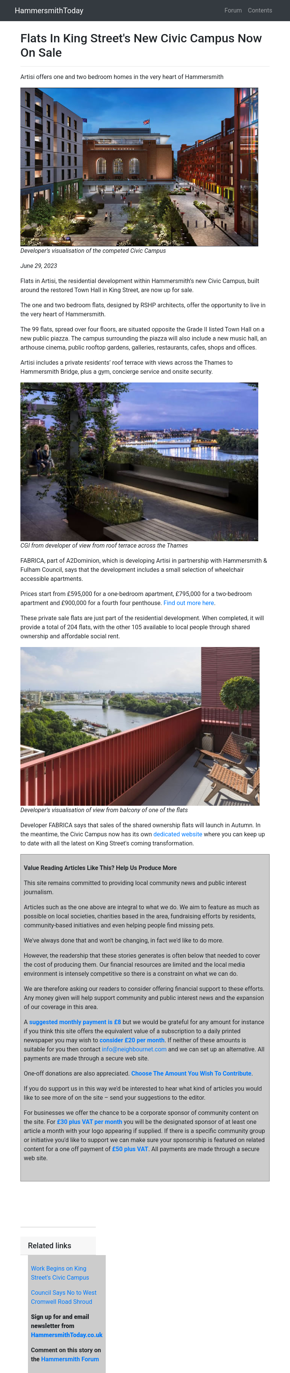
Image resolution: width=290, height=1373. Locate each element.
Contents (260, 10)
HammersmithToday (49, 10)
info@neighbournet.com (134, 1049)
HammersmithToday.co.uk (67, 1335)
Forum (233, 10)
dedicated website (177, 834)
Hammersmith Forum (70, 1359)
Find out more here (189, 603)
